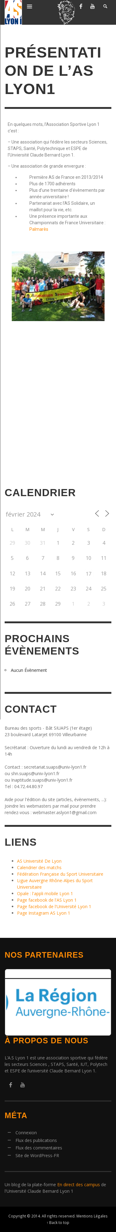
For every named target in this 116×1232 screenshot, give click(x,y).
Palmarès (38, 229)
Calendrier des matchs (39, 867)
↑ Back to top (58, 1222)
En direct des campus (78, 1184)
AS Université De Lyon (39, 861)
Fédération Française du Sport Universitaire (60, 874)
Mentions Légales (92, 1215)
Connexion (26, 1132)
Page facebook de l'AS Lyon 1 (47, 900)
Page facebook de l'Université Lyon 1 (54, 906)
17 (88, 573)
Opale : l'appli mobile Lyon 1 (45, 893)
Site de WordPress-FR (37, 1155)
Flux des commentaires (38, 1148)
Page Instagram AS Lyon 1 (43, 913)
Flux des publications (36, 1140)
